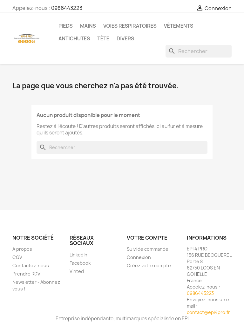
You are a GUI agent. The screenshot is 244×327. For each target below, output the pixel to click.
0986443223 (66, 7)
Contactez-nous (30, 265)
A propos (22, 249)
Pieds (65, 25)
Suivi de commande (147, 249)
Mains (88, 25)
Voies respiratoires (130, 25)
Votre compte (147, 237)
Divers (125, 38)
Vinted (77, 271)
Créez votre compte (149, 265)
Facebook (80, 263)
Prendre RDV (26, 274)
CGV (17, 257)
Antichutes (74, 38)
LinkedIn (78, 255)
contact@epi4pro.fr (208, 312)
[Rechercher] (199, 51)
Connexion (139, 257)
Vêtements (178, 25)
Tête (103, 38)
